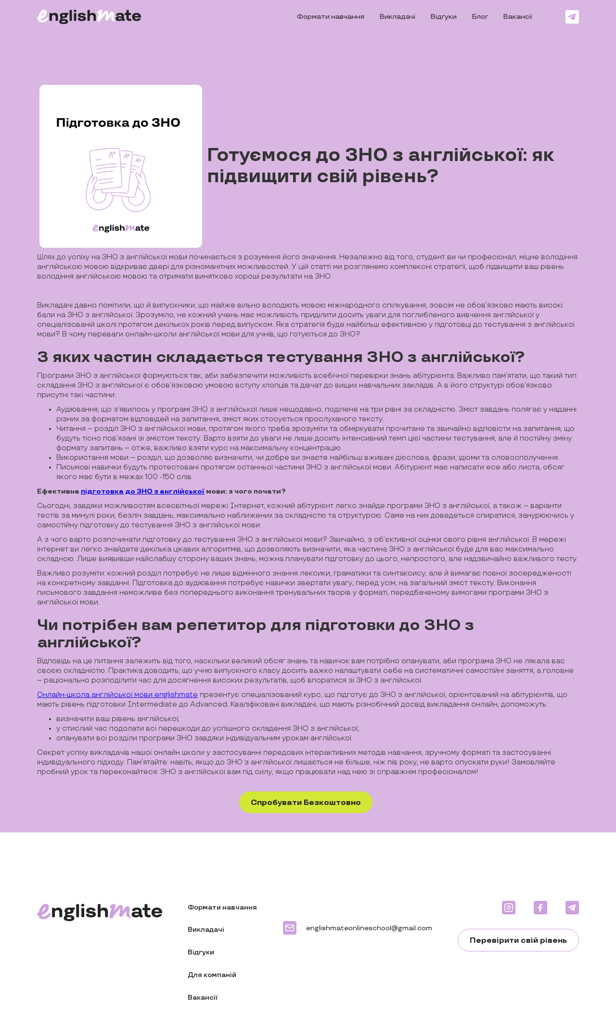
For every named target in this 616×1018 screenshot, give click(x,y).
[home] (89, 17)
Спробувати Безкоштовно (306, 802)
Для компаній (212, 975)
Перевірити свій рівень (518, 940)
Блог (480, 17)
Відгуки (444, 17)
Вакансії (518, 17)
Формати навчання (330, 17)
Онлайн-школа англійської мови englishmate (117, 695)
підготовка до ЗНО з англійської (143, 491)
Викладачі (397, 17)
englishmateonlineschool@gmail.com (369, 928)
